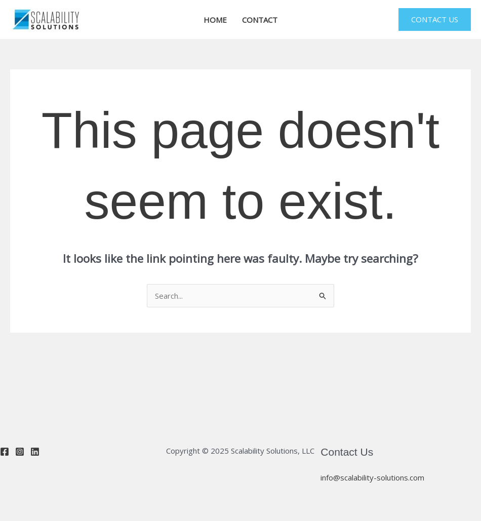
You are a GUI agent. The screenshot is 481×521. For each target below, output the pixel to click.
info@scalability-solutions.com (372, 477)
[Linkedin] (34, 451)
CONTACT (259, 20)
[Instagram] (19, 451)
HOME (215, 20)
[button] (434, 19)
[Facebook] (4, 451)
